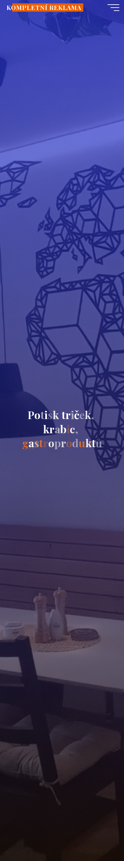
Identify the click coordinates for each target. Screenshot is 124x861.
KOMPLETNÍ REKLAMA (44, 7)
